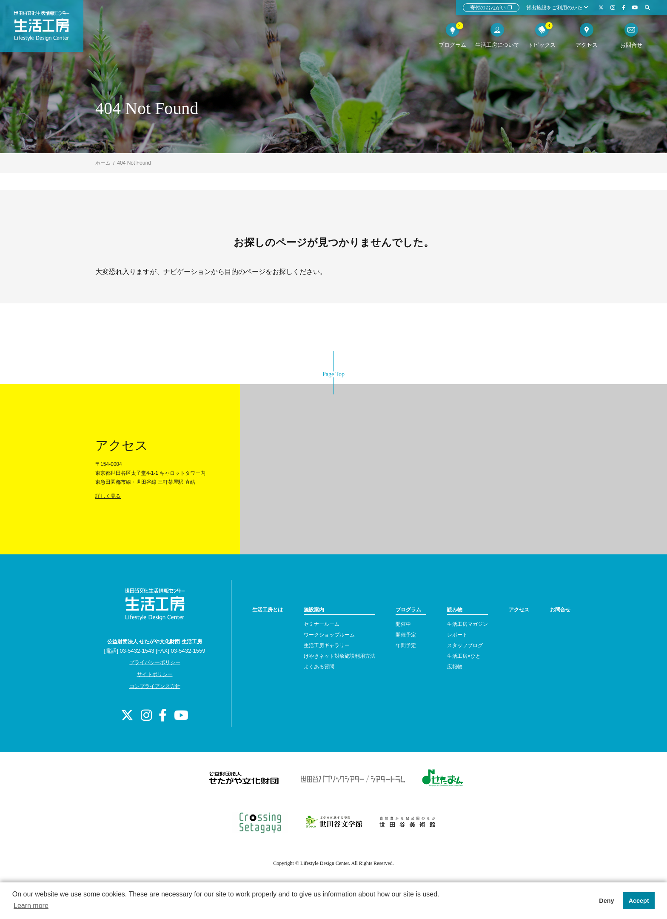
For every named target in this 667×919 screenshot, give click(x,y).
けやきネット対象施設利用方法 (339, 656)
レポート (457, 635)
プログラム (408, 610)
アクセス (519, 610)
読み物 (454, 610)
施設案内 (314, 610)
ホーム (103, 163)
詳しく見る (108, 496)
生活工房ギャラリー (327, 645)
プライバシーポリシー (154, 662)
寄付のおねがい (491, 7)
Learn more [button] (31, 905)
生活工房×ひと (464, 656)
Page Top (333, 374)
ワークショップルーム (329, 635)
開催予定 (406, 635)
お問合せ (560, 610)
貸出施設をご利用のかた (557, 8)
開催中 (403, 624)
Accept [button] (639, 900)
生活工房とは (267, 610)
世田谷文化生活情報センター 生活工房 (45, 28)
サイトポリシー (155, 674)
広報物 (454, 667)
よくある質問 (319, 667)
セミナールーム (321, 624)
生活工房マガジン (467, 624)
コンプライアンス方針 (154, 686)
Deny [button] (606, 900)
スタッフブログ (465, 645)
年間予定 (406, 645)
